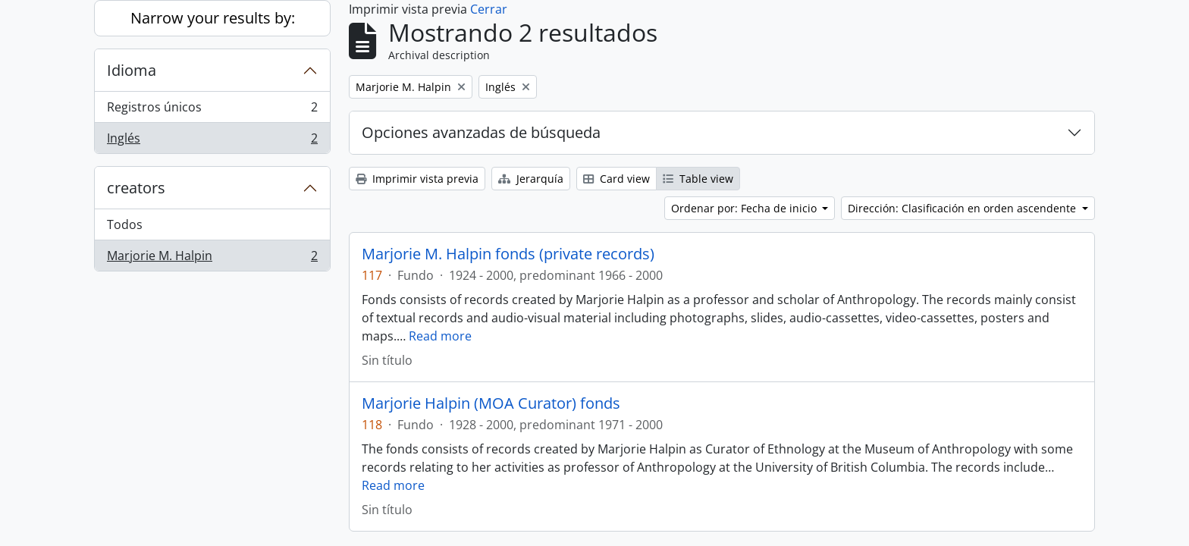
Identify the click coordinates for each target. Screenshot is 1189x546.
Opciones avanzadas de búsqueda (481, 132)
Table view (698, 178)
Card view (616, 178)
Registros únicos (212, 110)
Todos (125, 224)
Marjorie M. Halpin (212, 258)
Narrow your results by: (212, 18)
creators (136, 187)
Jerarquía (530, 178)
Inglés (212, 141)
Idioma (131, 70)
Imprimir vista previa (417, 178)
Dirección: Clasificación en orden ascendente (963, 208)
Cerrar (488, 9)
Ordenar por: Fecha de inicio (745, 208)
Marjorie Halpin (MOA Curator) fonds (491, 403)
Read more (440, 336)
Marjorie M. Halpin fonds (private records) (508, 254)
